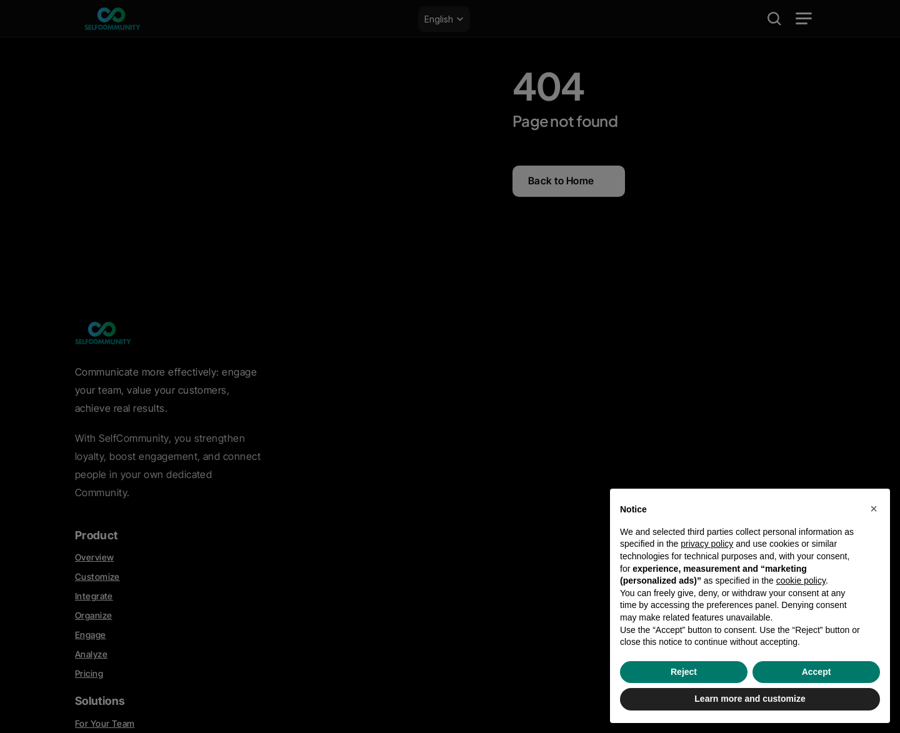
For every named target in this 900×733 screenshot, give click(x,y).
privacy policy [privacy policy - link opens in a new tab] (707, 544)
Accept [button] (816, 672)
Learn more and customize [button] (749, 699)
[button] (874, 509)
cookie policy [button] (801, 581)
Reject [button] (684, 672)
